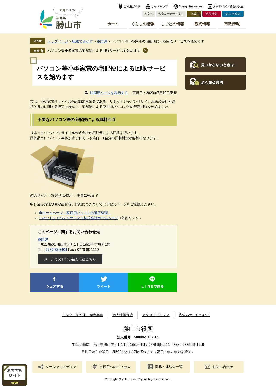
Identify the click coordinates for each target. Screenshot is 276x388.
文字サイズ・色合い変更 (228, 6)
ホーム (113, 24)
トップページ (57, 41)
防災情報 (212, 14)
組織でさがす (82, 41)
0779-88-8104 (56, 249)
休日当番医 (232, 14)
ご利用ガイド (132, 6)
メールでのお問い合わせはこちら (70, 259)
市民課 (102, 41)
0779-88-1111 (159, 344)
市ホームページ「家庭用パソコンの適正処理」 (75, 213)
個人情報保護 (122, 315)
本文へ (148, 13)
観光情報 (202, 24)
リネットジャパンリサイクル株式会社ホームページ (78, 218)
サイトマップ (159, 6)
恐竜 (194, 14)
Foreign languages (190, 6)
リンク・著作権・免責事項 (82, 315)
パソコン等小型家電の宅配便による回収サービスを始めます (94, 50)
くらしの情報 (142, 24)
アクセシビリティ (156, 315)
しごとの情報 (172, 24)
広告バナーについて (194, 315)
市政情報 (232, 24)
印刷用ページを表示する (109, 93)
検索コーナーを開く (170, 13)
